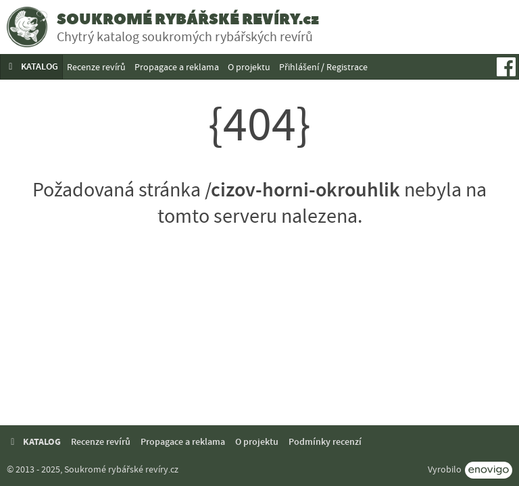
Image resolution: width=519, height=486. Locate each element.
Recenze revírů (96, 67)
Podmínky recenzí (325, 441)
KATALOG (31, 66)
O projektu (249, 67)
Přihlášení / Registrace (323, 67)
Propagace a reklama (176, 67)
